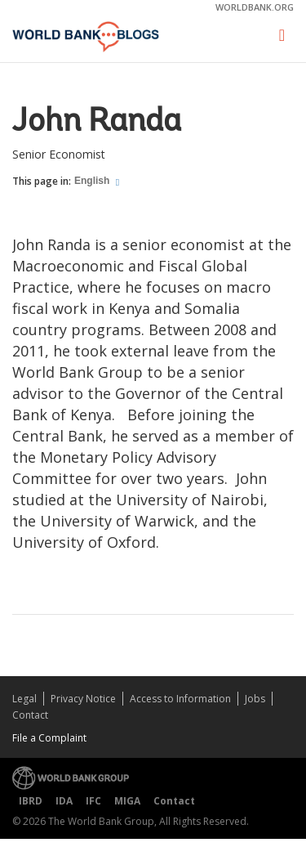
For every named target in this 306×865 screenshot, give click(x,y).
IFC (93, 801)
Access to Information (180, 699)
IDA (64, 801)
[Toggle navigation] (282, 35)
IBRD (30, 801)
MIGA (127, 801)
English (93, 180)
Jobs (255, 699)
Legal (24, 699)
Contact (30, 715)
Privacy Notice (83, 699)
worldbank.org (254, 6)
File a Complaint (49, 738)
